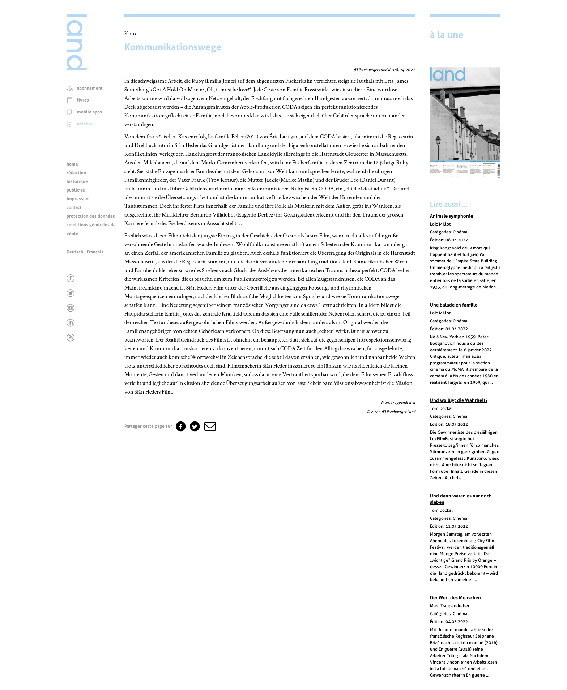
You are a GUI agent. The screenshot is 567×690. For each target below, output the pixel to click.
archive (84, 124)
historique (77, 181)
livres (83, 100)
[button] (209, 426)
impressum (78, 198)
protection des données (91, 216)
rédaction (76, 172)
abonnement (90, 88)
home (72, 164)
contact (74, 207)
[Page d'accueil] (77, 68)
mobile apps (89, 112)
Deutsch (75, 251)
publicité (76, 190)
